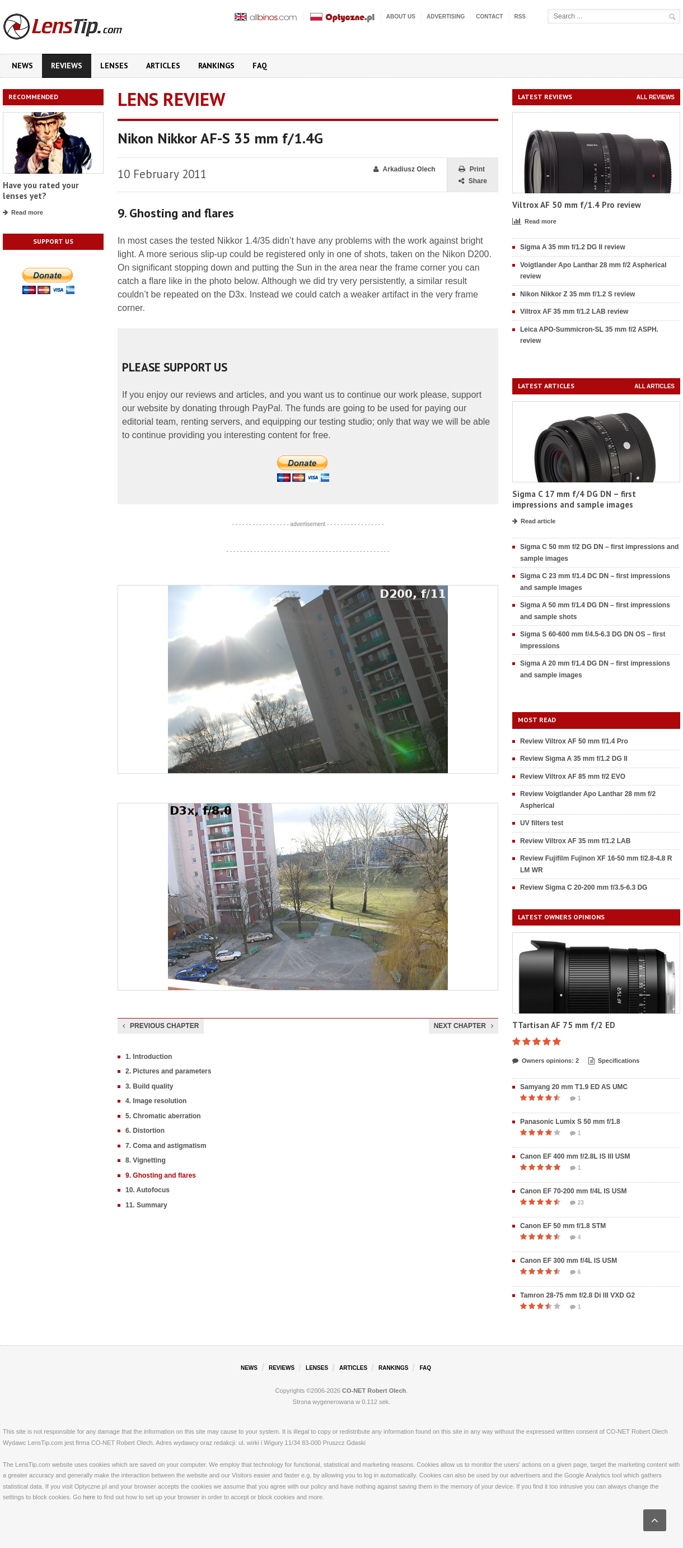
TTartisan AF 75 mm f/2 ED (563, 1025)
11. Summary (146, 1205)
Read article (533, 521)
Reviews (66, 66)
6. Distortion (145, 1131)
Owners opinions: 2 (545, 1061)
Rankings (216, 66)
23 (577, 1202)
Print (472, 169)
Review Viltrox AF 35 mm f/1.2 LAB (575, 841)
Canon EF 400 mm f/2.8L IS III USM (575, 1156)
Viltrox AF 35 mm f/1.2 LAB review (574, 311)
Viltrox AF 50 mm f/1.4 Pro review (576, 204)
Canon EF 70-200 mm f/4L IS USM (573, 1191)
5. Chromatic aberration (163, 1116)
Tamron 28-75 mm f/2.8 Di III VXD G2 (577, 1295)
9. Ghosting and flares (160, 1175)
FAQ (259, 66)
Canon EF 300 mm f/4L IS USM (568, 1261)
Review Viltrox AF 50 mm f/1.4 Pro (574, 741)
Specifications (614, 1061)
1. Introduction (148, 1057)
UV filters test (541, 823)
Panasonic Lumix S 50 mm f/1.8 (570, 1122)
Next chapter (463, 1026)
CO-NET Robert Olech (374, 1390)
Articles (163, 66)
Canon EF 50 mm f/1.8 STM (563, 1226)
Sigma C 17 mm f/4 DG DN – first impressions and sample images (574, 499)
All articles (654, 386)
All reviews (656, 97)
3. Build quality (149, 1086)
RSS (520, 16)
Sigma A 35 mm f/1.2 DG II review (572, 247)
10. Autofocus (147, 1190)
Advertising (446, 16)
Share (473, 181)
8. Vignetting (145, 1160)
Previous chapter (161, 1026)
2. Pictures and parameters (168, 1071)
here (89, 1497)
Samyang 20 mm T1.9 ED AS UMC (574, 1087)
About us (400, 16)
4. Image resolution (155, 1101)
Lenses (114, 66)
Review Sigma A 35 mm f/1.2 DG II (574, 759)
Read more (23, 213)
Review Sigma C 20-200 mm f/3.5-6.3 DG (583, 887)
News (22, 66)
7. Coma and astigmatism (166, 1146)
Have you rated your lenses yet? (40, 191)
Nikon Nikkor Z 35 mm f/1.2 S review (577, 294)
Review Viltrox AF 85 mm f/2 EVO (572, 776)
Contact (489, 16)
